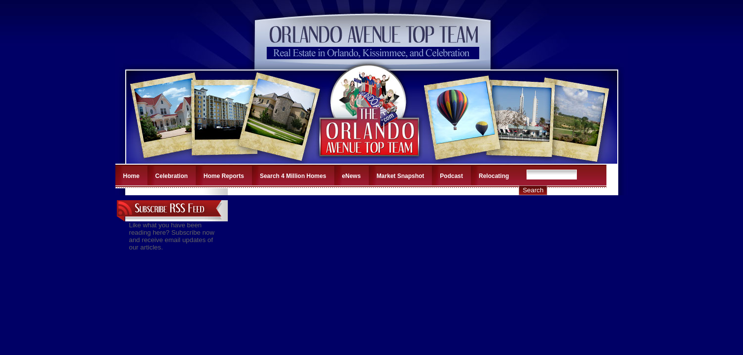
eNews (351, 176)
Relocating (494, 176)
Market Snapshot (401, 176)
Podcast (451, 176)
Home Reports (224, 176)
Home (131, 176)
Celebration (171, 176)
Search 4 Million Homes (293, 176)
